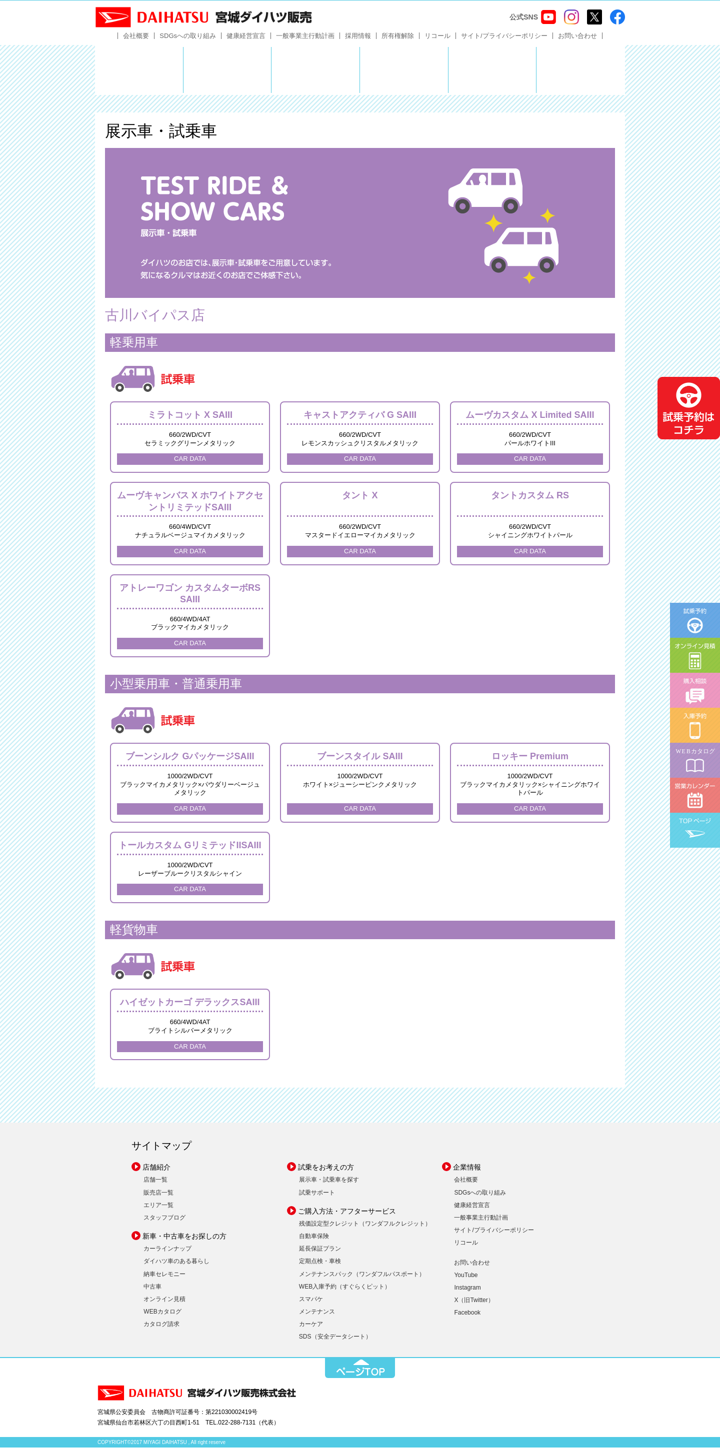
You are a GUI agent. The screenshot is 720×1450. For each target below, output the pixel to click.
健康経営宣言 (246, 38)
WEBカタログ (162, 1314)
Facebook (467, 1315)
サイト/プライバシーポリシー (504, 38)
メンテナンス (317, 1314)
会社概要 (136, 38)
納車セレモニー (165, 1276)
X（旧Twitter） (474, 1302)
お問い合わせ (577, 38)
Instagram (467, 1290)
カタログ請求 (162, 1326)
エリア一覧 (159, 1207)
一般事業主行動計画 (305, 38)
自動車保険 (314, 1238)
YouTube (466, 1277)
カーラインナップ (168, 1251)
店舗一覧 (156, 1182)
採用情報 (358, 38)
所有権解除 (398, 38)
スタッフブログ (165, 1220)
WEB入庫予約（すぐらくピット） (344, 1289)
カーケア (311, 1326)
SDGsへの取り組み (188, 38)
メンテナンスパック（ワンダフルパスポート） (362, 1276)
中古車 (153, 1289)
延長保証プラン (320, 1251)
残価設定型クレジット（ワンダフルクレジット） (365, 1226)
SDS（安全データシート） (335, 1339)
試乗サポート (317, 1194)
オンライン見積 (165, 1301)
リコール (437, 38)
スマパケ (311, 1301)
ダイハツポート (580, 72)
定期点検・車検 (320, 1263)
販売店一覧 (159, 1194)
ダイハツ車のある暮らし (177, 1263)
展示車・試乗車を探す (329, 1182)
